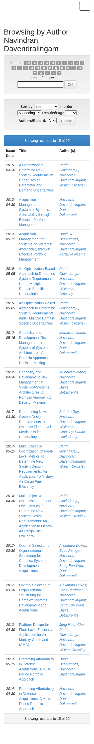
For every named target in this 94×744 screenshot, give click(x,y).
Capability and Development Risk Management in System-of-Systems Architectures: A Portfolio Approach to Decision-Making (35, 348)
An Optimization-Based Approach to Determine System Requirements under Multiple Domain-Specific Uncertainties (37, 313)
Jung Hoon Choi (71, 625)
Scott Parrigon (70, 550)
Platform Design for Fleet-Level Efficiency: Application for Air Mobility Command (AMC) (36, 635)
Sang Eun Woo (71, 566)
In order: (66, 107)
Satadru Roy (69, 412)
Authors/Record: (32, 121)
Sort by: (27, 107)
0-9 (28, 62)
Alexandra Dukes (72, 545)
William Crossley (72, 185)
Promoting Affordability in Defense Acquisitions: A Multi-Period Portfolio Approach (36, 669)
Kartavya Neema (72, 254)
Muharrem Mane (72, 333)
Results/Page (53, 113)
